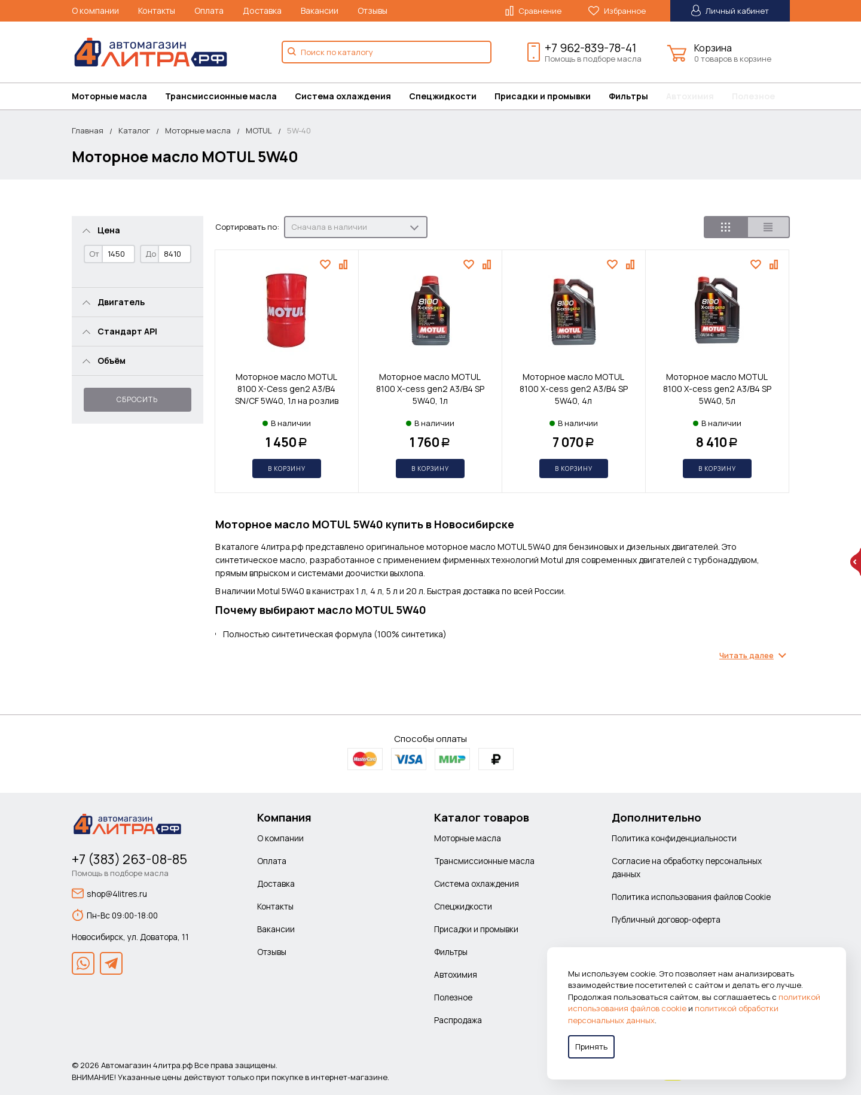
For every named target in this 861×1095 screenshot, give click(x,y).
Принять (591, 1046)
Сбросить (137, 399)
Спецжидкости (443, 96)
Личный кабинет (730, 10)
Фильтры (628, 96)
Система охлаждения (343, 96)
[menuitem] (118, 96)
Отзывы (372, 10)
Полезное (753, 96)
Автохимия (690, 96)
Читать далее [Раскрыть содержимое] (746, 655)
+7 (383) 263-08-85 (129, 859)
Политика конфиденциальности (674, 838)
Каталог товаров (481, 817)
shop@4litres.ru (109, 893)
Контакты (156, 10)
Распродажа (458, 1020)
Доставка (262, 10)
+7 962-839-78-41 (590, 48)
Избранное (617, 10)
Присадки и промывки (542, 96)
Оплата (209, 10)
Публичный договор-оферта (666, 919)
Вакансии (319, 10)
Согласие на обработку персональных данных (687, 867)
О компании (95, 10)
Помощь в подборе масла (593, 58)
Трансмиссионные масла (221, 96)
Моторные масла (109, 96)
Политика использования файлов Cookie (691, 896)
